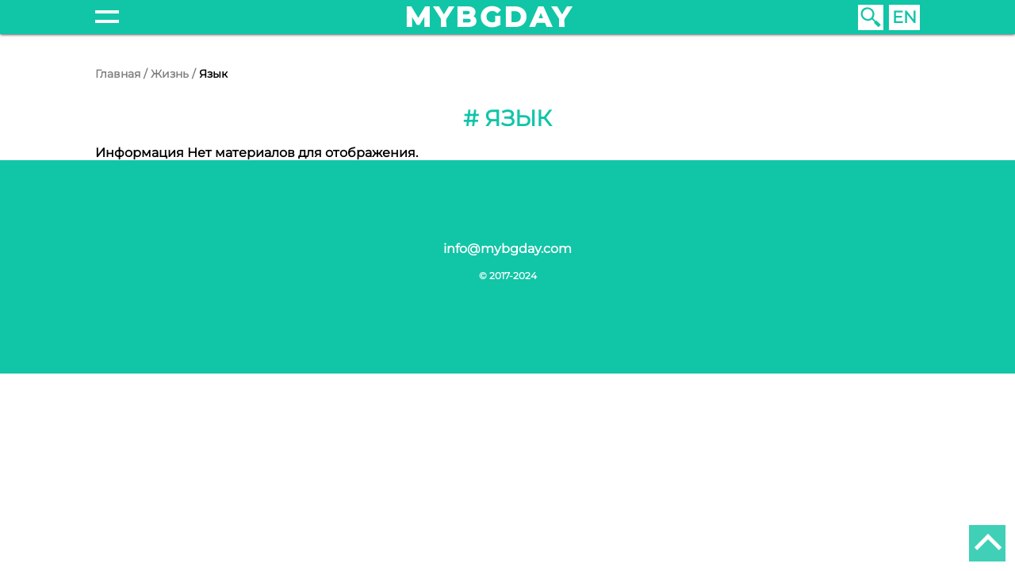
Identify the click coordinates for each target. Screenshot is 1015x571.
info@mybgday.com (507, 248)
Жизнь (170, 74)
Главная (117, 74)
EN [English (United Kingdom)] (904, 17)
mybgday (489, 17)
